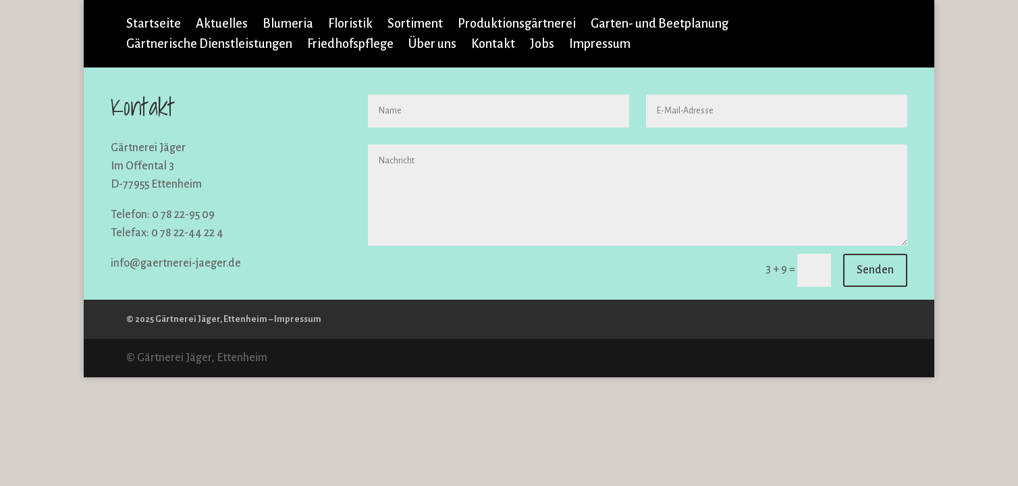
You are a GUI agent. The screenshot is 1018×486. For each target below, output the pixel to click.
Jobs (542, 45)
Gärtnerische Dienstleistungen (209, 45)
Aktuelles (222, 24)
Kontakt (493, 45)
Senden (875, 270)
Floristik (350, 24)
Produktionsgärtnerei (517, 24)
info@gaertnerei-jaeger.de (176, 263)
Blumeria (288, 24)
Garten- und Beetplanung (659, 24)
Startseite (153, 24)
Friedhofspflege (350, 45)
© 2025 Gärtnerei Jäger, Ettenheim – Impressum (223, 319)
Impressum (600, 45)
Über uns (432, 45)
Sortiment (415, 24)
